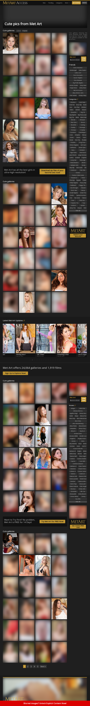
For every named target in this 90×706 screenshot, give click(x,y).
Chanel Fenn (82, 469)
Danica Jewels (74, 479)
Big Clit (83, 112)
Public (84, 180)
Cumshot (73, 132)
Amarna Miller (74, 436)
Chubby (73, 127)
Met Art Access (77, 90)
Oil (85, 167)
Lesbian (77, 157)
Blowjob (82, 120)
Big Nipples (73, 115)
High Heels (73, 152)
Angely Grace (82, 438)
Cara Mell (82, 461)
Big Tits (72, 117)
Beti (85, 453)
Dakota (73, 474)
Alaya (76, 416)
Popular (24, 31)
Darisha (72, 481)
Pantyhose (74, 178)
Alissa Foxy (82, 428)
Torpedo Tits (74, 203)
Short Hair (74, 190)
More (67, 3)
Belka (84, 451)
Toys (83, 203)
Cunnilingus (82, 132)
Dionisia (73, 489)
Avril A (84, 446)
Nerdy (83, 165)
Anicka (73, 441)
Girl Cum (83, 145)
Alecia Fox (83, 416)
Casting (83, 125)
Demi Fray (73, 484)
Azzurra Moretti (78, 448)
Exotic (78, 137)
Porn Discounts (78, 75)
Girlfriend (73, 147)
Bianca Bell (73, 456)
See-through (74, 188)
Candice (72, 459)
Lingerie (84, 157)
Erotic (72, 137)
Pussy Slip (83, 183)
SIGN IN (84, 3)
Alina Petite (73, 426)
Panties (78, 172)
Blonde (73, 120)
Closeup (73, 130)
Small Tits (83, 193)
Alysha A (82, 431)
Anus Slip (79, 105)
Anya (79, 443)
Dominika (73, 491)
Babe (71, 110)
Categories (59, 3)
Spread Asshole (81, 195)
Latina (71, 157)
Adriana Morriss (78, 411)
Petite (83, 178)
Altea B (73, 431)
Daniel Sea (83, 479)
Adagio (73, 408)
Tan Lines (77, 198)
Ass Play (76, 107)
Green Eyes (82, 147)
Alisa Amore (82, 426)
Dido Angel (83, 486)
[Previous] (6, 342)
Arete (84, 443)
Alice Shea (78, 421)
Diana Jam (83, 484)
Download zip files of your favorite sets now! (52, 171)
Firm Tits (77, 140)
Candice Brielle (81, 459)
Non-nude (79, 167)
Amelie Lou (83, 436)
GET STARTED (76, 3)
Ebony (84, 135)
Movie (84, 162)
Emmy (83, 496)
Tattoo (84, 198)
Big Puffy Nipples (78, 83)
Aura (78, 446)
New (44, 3)
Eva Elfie (78, 499)
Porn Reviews (78, 80)
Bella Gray (73, 453)
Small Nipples (74, 193)
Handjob (82, 150)
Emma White (74, 496)
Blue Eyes (74, 122)
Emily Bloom (82, 494)
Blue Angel (82, 456)
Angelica (72, 438)
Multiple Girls (74, 165)
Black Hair (83, 117)
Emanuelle (73, 494)
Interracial (83, 152)
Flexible (84, 140)
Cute (71, 135)
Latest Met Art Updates (14, 320)
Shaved (83, 188)
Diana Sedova (74, 486)
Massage (82, 160)
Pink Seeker (73, 95)
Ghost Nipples (74, 145)
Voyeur (80, 208)
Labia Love (78, 73)
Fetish (71, 140)
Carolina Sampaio (78, 464)
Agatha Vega (73, 413)
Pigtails (78, 180)
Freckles (73, 142)
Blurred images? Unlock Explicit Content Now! (45, 703)
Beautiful (73, 112)
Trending (50, 3)
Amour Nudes (74, 85)
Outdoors (73, 170)
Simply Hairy (82, 95)
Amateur (73, 102)
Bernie (80, 453)
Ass (71, 107)
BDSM (78, 110)
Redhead (73, 185)
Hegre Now (73, 88)
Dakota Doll (73, 476)
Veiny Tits (72, 208)
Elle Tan (83, 491)
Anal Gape (82, 102)
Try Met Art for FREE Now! (52, 521)
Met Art (73, 57)
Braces (83, 122)
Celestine (73, 469)
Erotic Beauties (78, 68)
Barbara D (73, 451)
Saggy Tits (82, 185)
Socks (72, 195)
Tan (71, 198)
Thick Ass (82, 200)
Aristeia (72, 446)
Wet (85, 208)
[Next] (84, 342)
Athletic (84, 107)
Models (72, 405)
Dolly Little (82, 489)
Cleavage (82, 127)
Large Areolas (82, 155)
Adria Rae (82, 408)
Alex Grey (72, 418)
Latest (19, 31)
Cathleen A (73, 466)
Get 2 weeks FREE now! (78, 526)
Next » (43, 666)
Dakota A (82, 474)
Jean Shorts (73, 155)
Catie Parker (82, 466)
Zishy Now (83, 85)
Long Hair (73, 160)
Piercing (72, 180)
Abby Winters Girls (78, 93)
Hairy (72, 150)
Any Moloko (73, 443)
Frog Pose (82, 142)
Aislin (71, 416)
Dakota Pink (82, 476)
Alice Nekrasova (81, 418)
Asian (84, 105)
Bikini (77, 117)
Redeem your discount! (77, 235)
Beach (84, 110)
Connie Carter (82, 471)
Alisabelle (73, 428)
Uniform (73, 205)
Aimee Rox (83, 413)
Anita (82, 441)
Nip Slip (72, 167)
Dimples (77, 135)
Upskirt (83, 205)
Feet (84, 137)
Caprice (73, 461)
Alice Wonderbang (78, 423)
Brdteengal (73, 70)
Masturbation (74, 162)
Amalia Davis (78, 433)
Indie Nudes (82, 70)
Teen (72, 200)
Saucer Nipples (78, 78)
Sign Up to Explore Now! (15, 373)
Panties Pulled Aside (78, 175)
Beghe (79, 451)
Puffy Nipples (74, 183)
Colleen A (72, 471)
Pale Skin (82, 170)
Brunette (73, 125)
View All (78, 210)
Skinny (83, 190)
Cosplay (82, 130)
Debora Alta (82, 481)
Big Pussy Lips (82, 115)
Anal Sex (72, 105)
